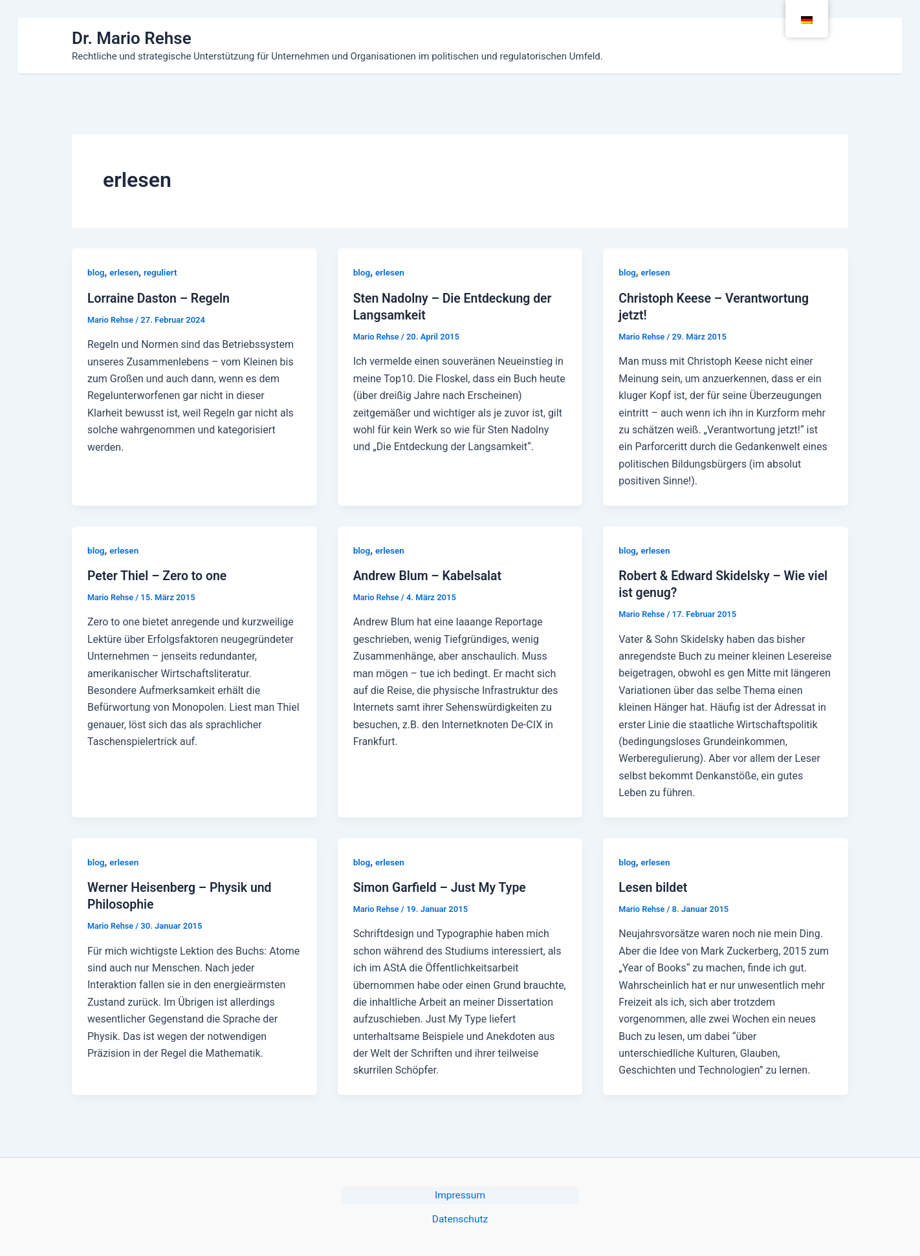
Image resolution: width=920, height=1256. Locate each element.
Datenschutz (459, 1218)
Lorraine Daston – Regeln (160, 298)
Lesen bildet (654, 886)
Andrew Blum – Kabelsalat (429, 575)
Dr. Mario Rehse (132, 38)
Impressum (460, 1194)
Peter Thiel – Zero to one (159, 575)
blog (96, 272)
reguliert (162, 272)
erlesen (125, 272)
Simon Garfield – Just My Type (442, 886)
